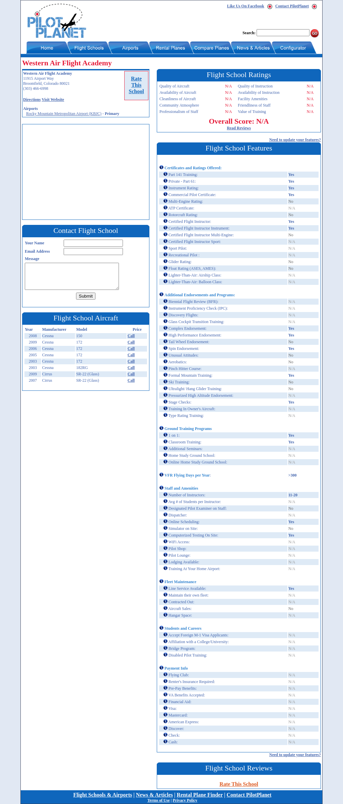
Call (131, 335)
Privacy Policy (185, 800)
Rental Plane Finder (200, 795)
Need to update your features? (295, 139)
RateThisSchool (136, 85)
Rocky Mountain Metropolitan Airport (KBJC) (63, 113)
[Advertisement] (87, 171)
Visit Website (53, 99)
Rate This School (238, 784)
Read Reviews (239, 128)
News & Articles (154, 795)
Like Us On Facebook (245, 6)
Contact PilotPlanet (292, 6)
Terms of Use (158, 800)
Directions (32, 99)
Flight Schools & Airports (102, 795)
